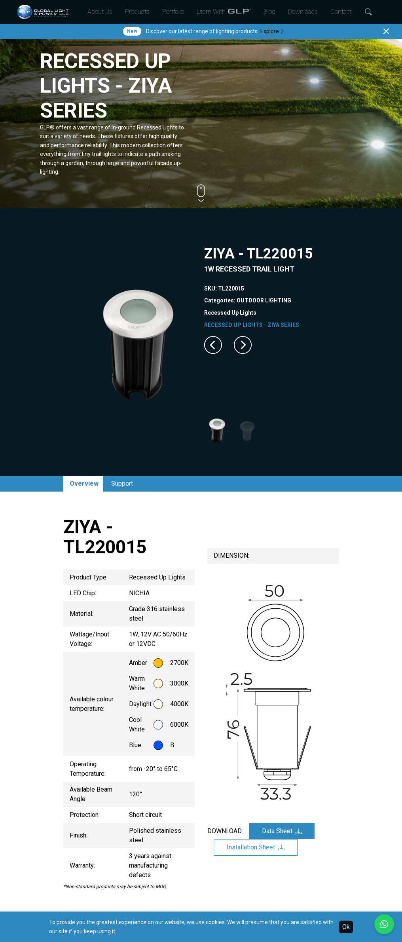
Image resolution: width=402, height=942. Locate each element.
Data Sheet (282, 831)
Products (137, 11)
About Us (99, 11)
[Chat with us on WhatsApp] (384, 924)
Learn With (224, 12)
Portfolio (173, 11)
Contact (341, 11)
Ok (346, 927)
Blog (269, 11)
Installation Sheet (255, 847)
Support (122, 483)
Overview (84, 483)
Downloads (303, 11)
